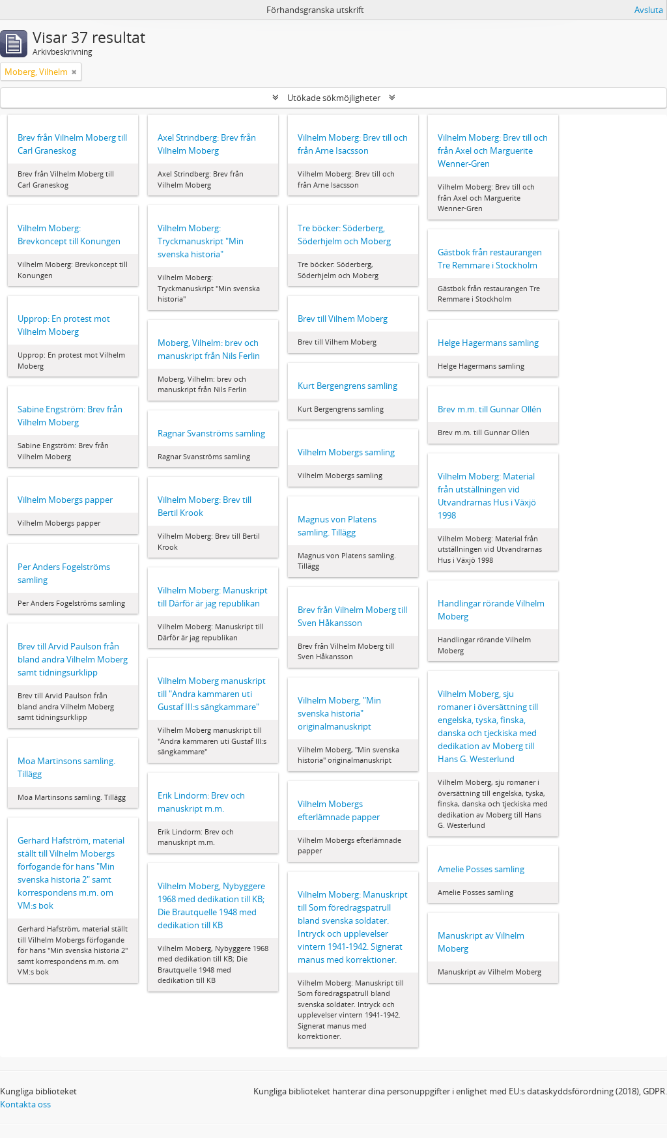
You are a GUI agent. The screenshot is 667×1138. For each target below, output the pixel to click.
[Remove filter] (74, 71)
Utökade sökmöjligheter (333, 98)
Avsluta (648, 10)
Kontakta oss (25, 1104)
